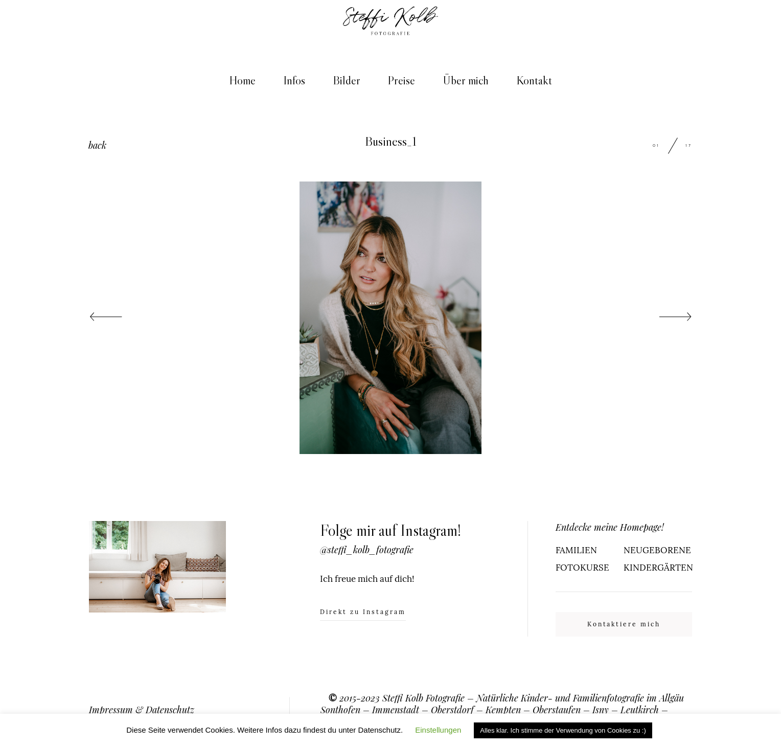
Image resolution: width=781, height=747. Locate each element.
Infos (294, 80)
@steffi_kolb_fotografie (367, 549)
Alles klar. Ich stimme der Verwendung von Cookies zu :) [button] (563, 730)
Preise (401, 80)
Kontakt (534, 80)
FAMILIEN (576, 550)
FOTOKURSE (582, 567)
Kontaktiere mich (624, 624)
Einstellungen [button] (438, 730)
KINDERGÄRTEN (658, 567)
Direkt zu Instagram (363, 612)
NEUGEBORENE (657, 550)
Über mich (466, 80)
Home (242, 80)
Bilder (346, 80)
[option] (390, 318)
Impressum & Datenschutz (141, 709)
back (97, 145)
